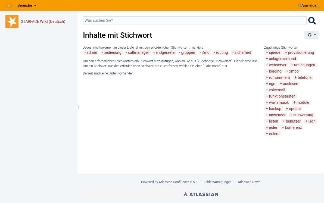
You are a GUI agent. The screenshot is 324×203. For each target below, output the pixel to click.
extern (274, 134)
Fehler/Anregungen (218, 182)
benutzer (293, 121)
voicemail (277, 90)
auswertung (303, 115)
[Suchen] (300, 5)
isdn (311, 121)
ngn (272, 84)
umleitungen (304, 65)
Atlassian (200, 194)
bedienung (113, 52)
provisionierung (301, 52)
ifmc (205, 52)
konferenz (293, 127)
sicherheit (243, 52)
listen (273, 121)
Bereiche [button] (24, 5)
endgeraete (165, 52)
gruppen (188, 52)
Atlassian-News (249, 182)
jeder (273, 127)
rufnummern (279, 77)
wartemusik (279, 102)
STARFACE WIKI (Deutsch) (43, 21)
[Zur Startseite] (9, 5)
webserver (277, 65)
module (303, 102)
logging (275, 71)
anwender (277, 115)
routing (222, 52)
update (295, 109)
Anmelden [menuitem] (310, 5)
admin (91, 52)
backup (275, 109)
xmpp (294, 71)
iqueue (274, 52)
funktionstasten (282, 96)
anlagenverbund (282, 59)
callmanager (138, 52)
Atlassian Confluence (174, 182)
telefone (304, 77)
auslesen (290, 84)
